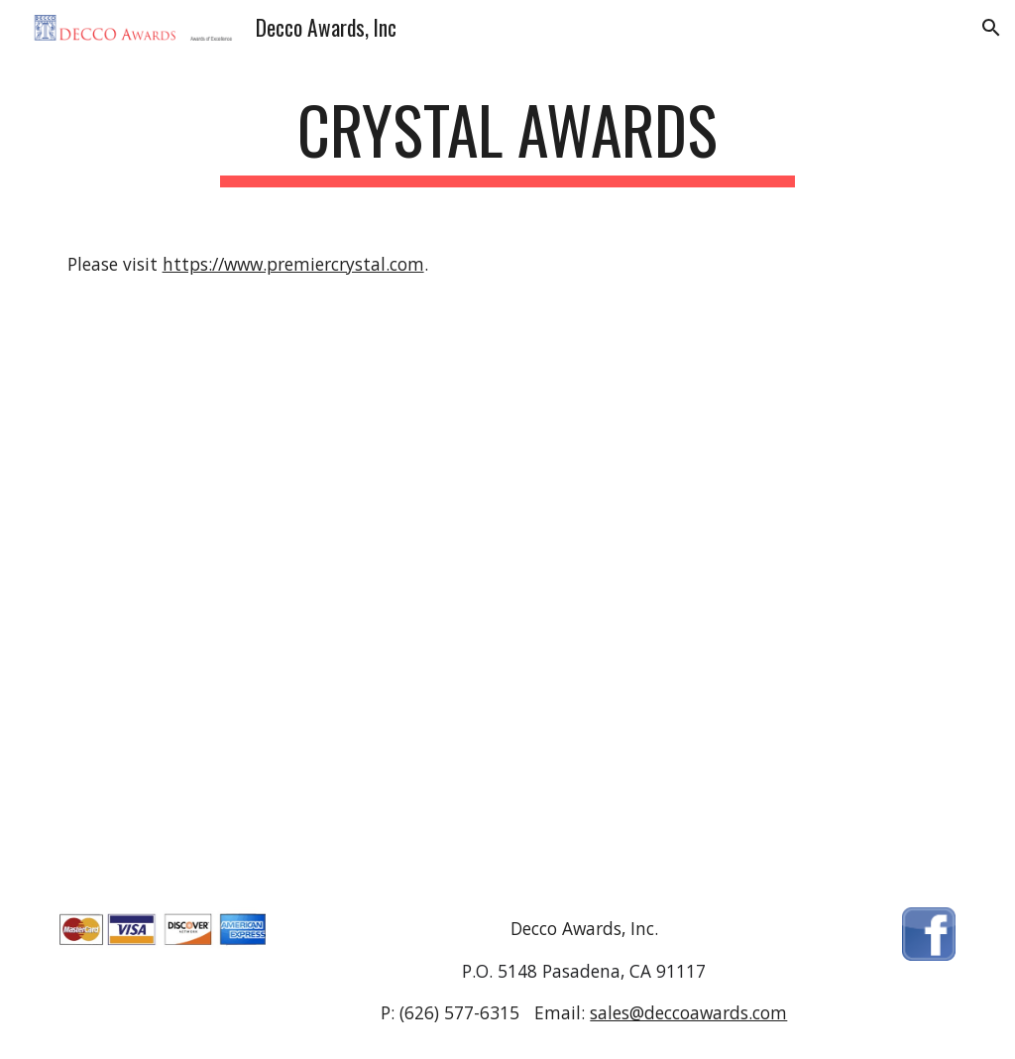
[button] (991, 28)
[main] (507, 139)
